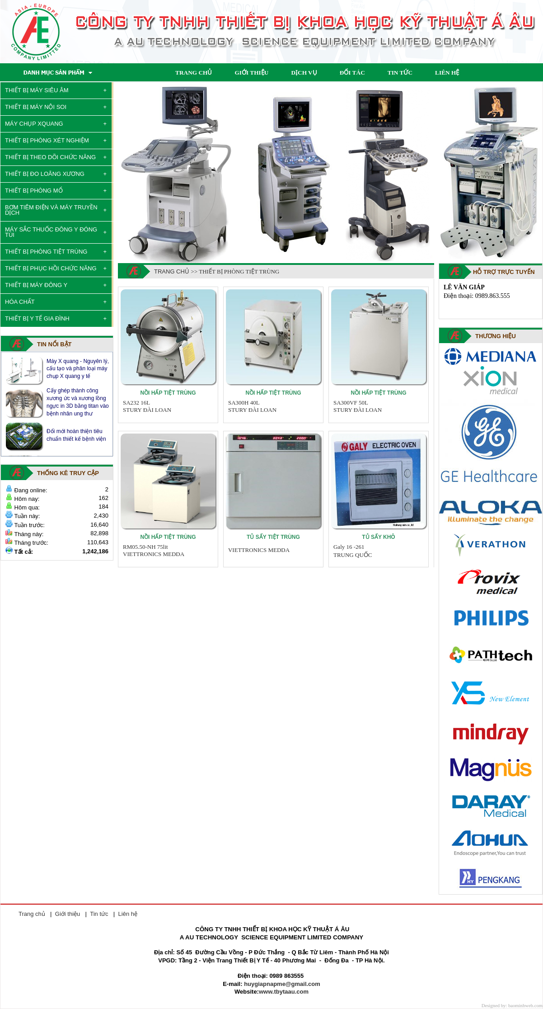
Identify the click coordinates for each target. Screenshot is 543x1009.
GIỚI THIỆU (251, 72)
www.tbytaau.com (284, 991)
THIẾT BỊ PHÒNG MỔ (34, 190)
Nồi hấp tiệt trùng (168, 393)
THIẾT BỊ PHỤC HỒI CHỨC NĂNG (51, 268)
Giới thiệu (67, 913)
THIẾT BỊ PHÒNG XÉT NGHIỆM (47, 140)
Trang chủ (171, 271)
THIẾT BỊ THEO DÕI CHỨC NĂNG (50, 157)
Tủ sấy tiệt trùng (273, 537)
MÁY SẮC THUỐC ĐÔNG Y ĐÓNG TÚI (51, 232)
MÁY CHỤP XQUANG (34, 123)
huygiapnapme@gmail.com (282, 984)
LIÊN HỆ (447, 72)
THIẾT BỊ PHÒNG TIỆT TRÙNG (46, 251)
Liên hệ (127, 913)
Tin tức (99, 913)
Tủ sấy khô (378, 537)
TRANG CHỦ (193, 72)
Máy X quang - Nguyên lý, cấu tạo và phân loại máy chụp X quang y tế (78, 368)
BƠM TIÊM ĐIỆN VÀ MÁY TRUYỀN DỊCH (51, 210)
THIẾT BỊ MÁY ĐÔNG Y (36, 285)
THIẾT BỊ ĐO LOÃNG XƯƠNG (44, 173)
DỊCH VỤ (304, 72)
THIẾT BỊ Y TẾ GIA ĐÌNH (37, 318)
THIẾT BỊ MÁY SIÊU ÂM (37, 90)
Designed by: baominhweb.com (512, 1005)
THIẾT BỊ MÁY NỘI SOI (35, 107)
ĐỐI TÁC (352, 72)
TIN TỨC (400, 72)
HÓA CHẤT (20, 301)
